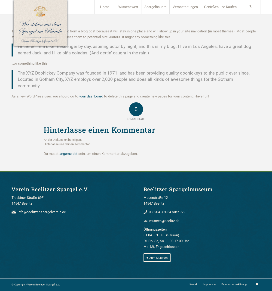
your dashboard (91, 96)
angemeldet (68, 154)
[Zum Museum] (157, 257)
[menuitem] (104, 7)
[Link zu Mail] (257, 284)
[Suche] (250, 7)
